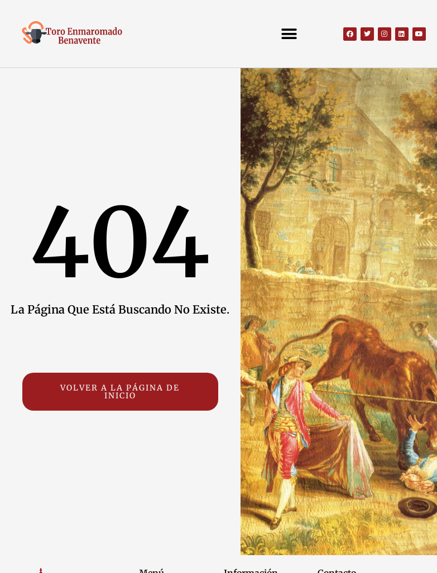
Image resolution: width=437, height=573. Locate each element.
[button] (288, 33)
